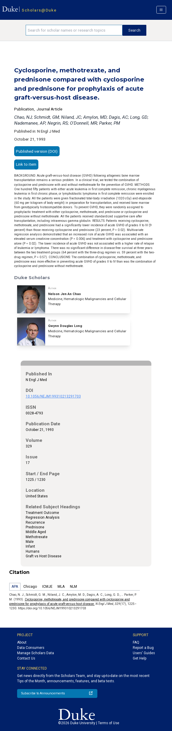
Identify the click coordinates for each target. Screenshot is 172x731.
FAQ (136, 642)
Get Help (139, 658)
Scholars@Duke (39, 10)
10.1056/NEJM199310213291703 (53, 396)
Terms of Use (108, 723)
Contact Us (26, 658)
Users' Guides (144, 653)
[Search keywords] (74, 30)
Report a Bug (143, 648)
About (22, 642)
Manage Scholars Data (35, 653)
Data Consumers (30, 648)
